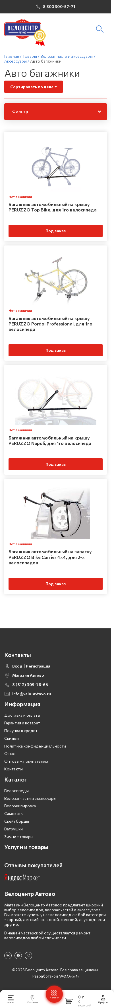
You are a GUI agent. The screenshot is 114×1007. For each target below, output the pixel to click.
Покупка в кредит (21, 730)
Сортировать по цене (31, 86)
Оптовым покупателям (26, 761)
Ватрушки (13, 828)
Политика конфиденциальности (35, 746)
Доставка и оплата (22, 715)
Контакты (13, 768)
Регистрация (38, 666)
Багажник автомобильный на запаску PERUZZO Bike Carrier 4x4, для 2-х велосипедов (50, 557)
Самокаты (14, 813)
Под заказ (55, 230)
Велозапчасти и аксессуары (30, 798)
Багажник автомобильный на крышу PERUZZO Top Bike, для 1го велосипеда (53, 206)
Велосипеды (16, 790)
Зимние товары (18, 836)
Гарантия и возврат (22, 722)
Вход (17, 666)
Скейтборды (16, 821)
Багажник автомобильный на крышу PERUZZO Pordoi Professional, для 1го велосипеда (50, 323)
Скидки (11, 738)
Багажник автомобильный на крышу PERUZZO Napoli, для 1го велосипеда (50, 440)
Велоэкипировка (20, 805)
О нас (9, 753)
